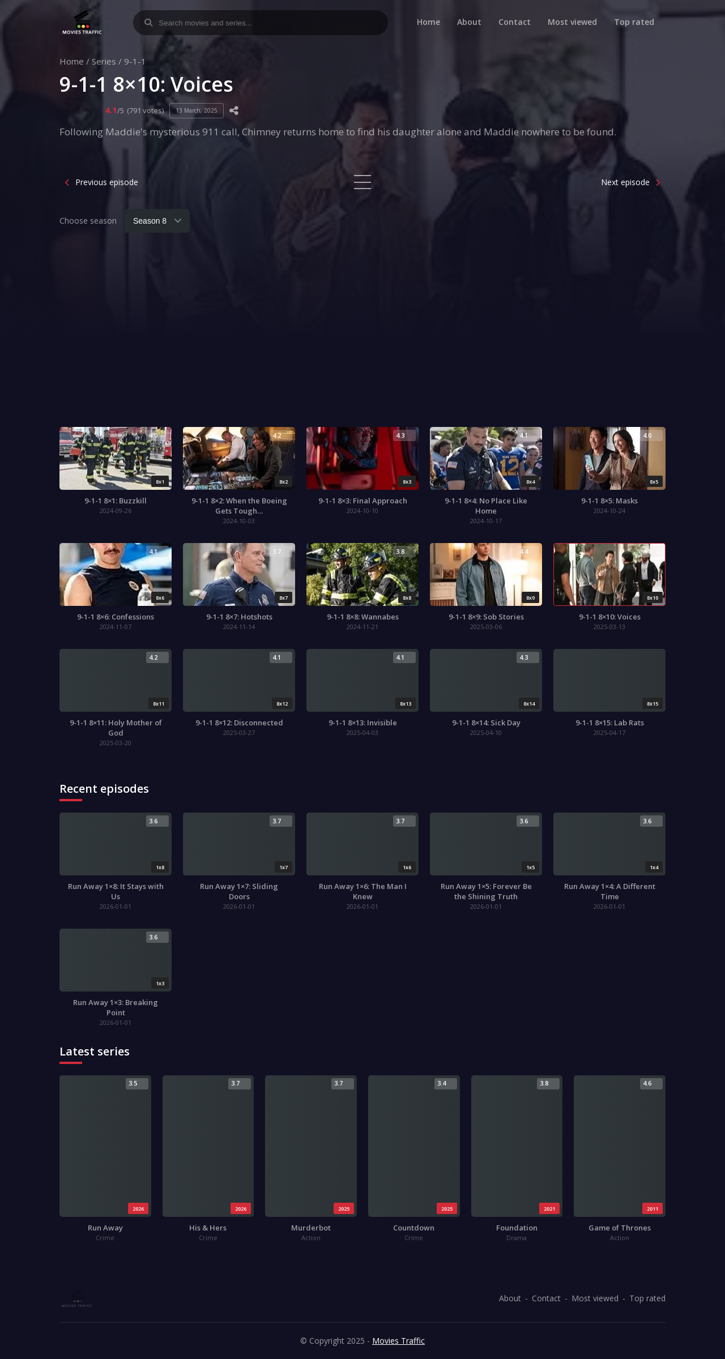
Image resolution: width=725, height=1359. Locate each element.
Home (428, 21)
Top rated (634, 21)
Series (104, 61)
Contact (514, 21)
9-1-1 (135, 61)
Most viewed (572, 21)
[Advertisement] (362, 336)
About (469, 21)
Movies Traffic (398, 1340)
